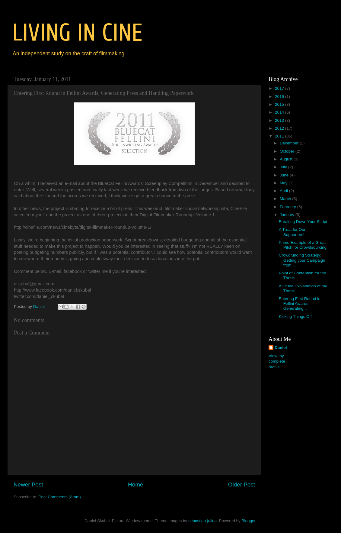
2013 (280, 120)
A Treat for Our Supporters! (292, 232)
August (287, 159)
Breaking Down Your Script (303, 221)
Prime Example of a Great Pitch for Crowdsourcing (303, 245)
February (288, 207)
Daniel (281, 347)
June (285, 175)
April (284, 191)
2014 (280, 112)
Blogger (248, 520)
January (287, 214)
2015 (280, 104)
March (286, 198)
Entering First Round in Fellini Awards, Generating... (299, 303)
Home (135, 484)
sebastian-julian (202, 520)
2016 (280, 96)
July (284, 167)
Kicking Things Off (295, 316)
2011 (280, 136)
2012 (280, 128)
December (290, 143)
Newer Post (28, 484)
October (287, 151)
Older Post (241, 484)
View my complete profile (277, 362)
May (284, 183)
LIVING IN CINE (77, 33)
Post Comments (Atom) (60, 497)
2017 (280, 88)
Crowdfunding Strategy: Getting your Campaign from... (302, 260)
